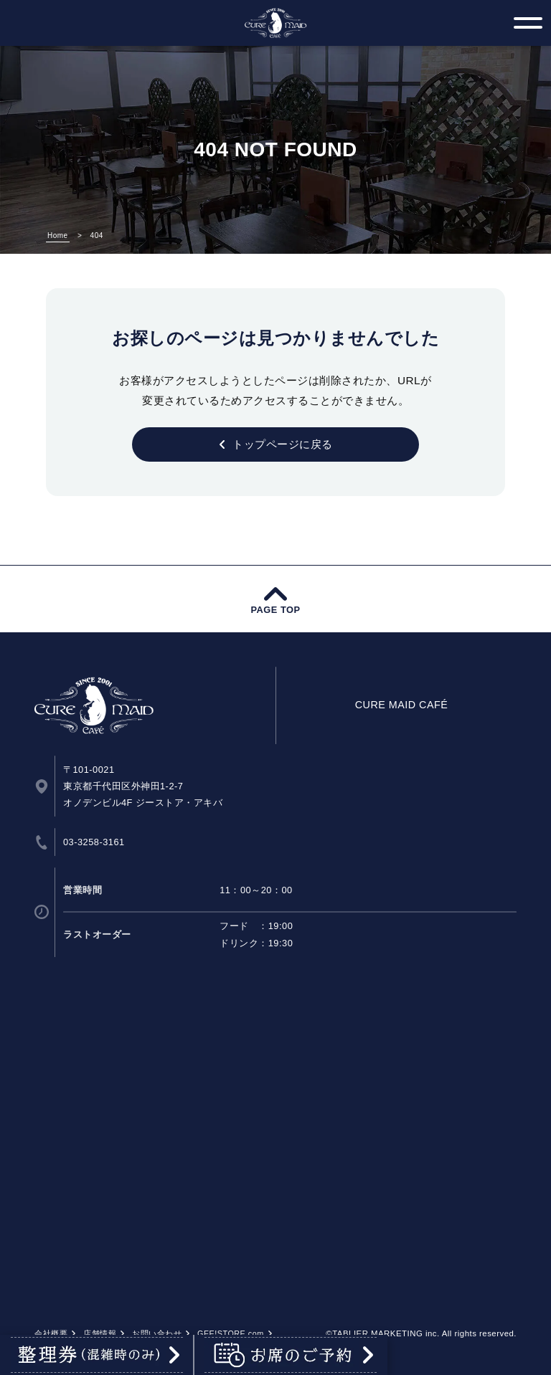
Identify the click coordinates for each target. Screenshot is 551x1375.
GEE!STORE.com (230, 1333)
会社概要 (50, 1333)
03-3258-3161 (94, 842)
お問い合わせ (157, 1333)
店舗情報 (99, 1333)
